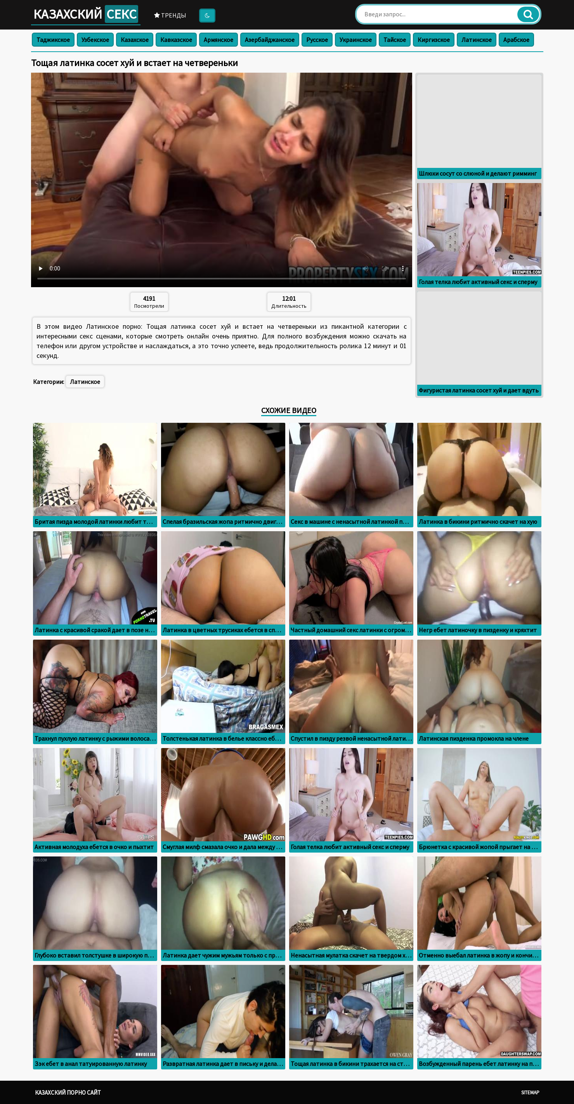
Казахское (135, 40)
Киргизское (434, 40)
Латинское (476, 40)
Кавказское (176, 40)
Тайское (394, 40)
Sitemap (530, 1092)
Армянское (218, 40)
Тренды (170, 15)
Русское (317, 40)
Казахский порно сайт (68, 1092)
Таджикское (53, 40)
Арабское (516, 40)
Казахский (85, 14)
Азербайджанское (270, 40)
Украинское (356, 40)
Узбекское (95, 40)
